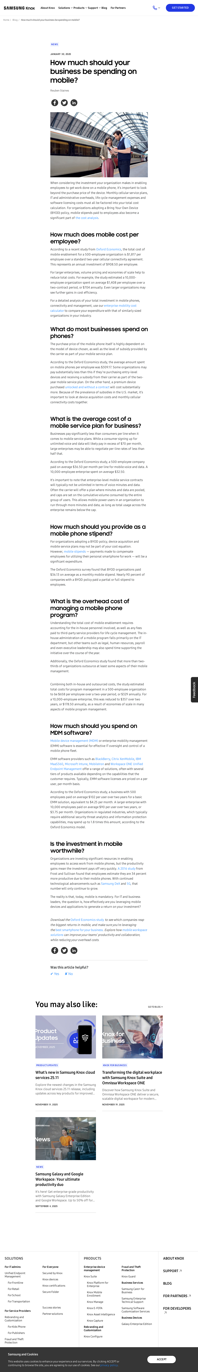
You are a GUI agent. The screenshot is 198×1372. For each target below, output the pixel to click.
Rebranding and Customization (14, 1319)
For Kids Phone (16, 1326)
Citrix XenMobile (123, 759)
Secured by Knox (52, 1273)
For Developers (177, 1308)
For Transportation (19, 1301)
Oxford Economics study (87, 920)
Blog (104, 8)
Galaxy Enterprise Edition (137, 1324)
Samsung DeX (110, 883)
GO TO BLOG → (155, 1006)
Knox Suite (90, 1276)
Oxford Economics (108, 249)
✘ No (69, 974)
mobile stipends (75, 551)
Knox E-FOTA (94, 1308)
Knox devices (50, 1279)
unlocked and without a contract (87, 387)
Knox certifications (53, 1285)
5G (128, 883)
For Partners (118, 8)
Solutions (14, 1258)
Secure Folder (50, 1292)
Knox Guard (129, 1276)
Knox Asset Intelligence (101, 1314)
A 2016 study (126, 868)
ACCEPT (162, 1359)
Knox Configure (93, 1336)
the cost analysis (87, 218)
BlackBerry (102, 759)
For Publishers (16, 1333)
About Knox (48, 8)
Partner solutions (52, 1314)
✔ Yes (54, 974)
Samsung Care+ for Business (133, 1290)
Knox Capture (95, 1320)
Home (6, 20)
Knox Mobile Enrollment (94, 1294)
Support (170, 1271)
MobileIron (96, 764)
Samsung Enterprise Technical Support (134, 1300)
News (54, 44)
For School (14, 1295)
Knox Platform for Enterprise (97, 1284)
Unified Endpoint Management (15, 1275)
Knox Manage (95, 1302)
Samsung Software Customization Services (136, 1310)
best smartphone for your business (79, 930)
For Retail (13, 1289)
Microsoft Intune (76, 764)
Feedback (194, 690)
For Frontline (15, 1282)
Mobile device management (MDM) (74, 741)
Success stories (51, 1307)
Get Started (180, 7)
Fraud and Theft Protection (14, 1341)
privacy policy (109, 1365)
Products (92, 1258)
